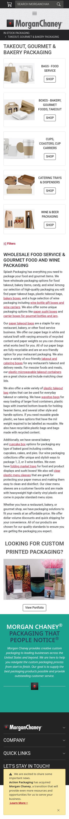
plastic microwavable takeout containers (34, 372)
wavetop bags (50, 397)
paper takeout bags (21, 323)
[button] (34, 13)
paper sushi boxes (45, 311)
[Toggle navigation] (34, 13)
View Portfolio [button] (34, 607)
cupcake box (17, 444)
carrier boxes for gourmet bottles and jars (30, 316)
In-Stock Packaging (16, 33)
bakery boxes (12, 298)
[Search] (34, 4)
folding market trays (23, 466)
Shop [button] (50, 79)
